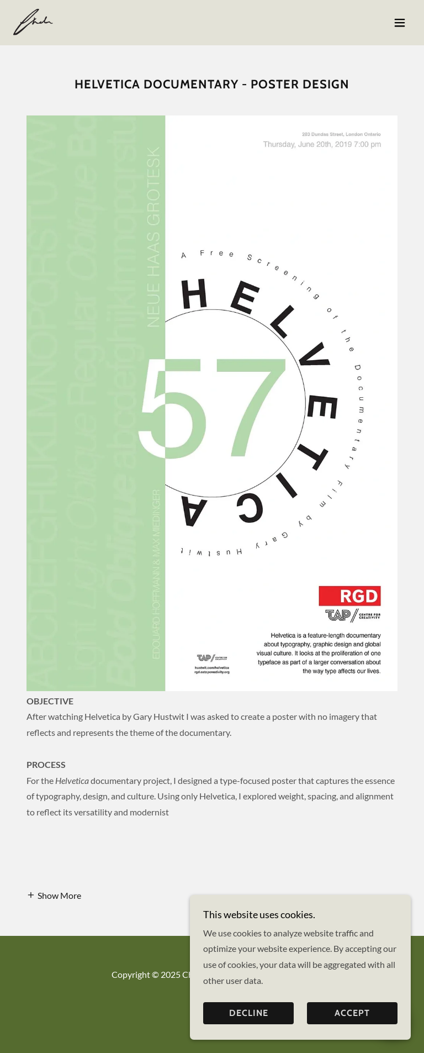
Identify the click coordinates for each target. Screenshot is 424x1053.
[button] (400, 23)
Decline (248, 1013)
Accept (352, 1013)
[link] (34, 22)
